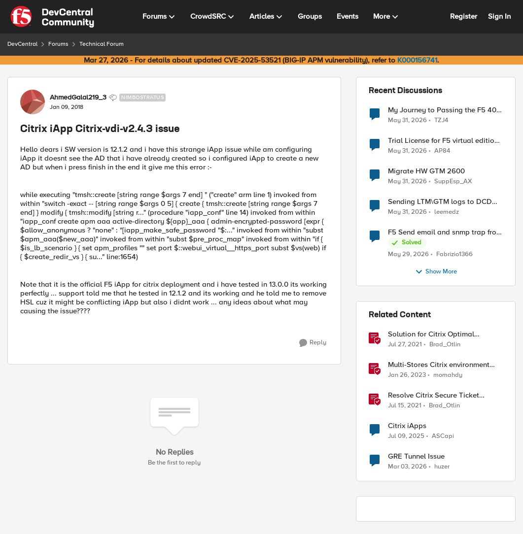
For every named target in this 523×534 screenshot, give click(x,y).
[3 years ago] (407, 375)
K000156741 (417, 60)
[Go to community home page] (52, 17)
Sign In (499, 16)
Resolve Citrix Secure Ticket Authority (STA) (433, 395)
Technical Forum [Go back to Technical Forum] (101, 44)
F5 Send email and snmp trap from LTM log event (445, 232)
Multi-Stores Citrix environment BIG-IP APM (438, 365)
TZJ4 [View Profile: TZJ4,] (441, 120)
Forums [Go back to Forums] (58, 44)
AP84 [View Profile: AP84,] (442, 151)
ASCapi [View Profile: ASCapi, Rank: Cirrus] (443, 436)
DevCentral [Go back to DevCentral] (22, 44)
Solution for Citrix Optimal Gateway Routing (431, 334)
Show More (436, 272)
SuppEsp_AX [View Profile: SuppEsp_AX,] (453, 181)
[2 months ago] (408, 255)
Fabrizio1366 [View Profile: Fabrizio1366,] (454, 254)
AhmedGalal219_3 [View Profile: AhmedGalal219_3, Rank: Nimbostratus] (78, 97)
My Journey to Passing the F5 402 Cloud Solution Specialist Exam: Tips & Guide (444, 110)
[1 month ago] (407, 120)
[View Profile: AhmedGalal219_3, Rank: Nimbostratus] (32, 102)
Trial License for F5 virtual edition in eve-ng (443, 140)
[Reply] (312, 342)
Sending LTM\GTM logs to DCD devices (440, 202)
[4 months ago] (407, 467)
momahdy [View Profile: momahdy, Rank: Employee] (447, 375)
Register (463, 16)
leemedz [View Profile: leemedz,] (446, 212)
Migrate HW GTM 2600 (426, 171)
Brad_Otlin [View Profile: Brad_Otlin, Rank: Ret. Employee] (444, 344)
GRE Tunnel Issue (416, 456)
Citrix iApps (407, 426)
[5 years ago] (405, 345)
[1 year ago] (406, 436)
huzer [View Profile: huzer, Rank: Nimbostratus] (442, 466)
